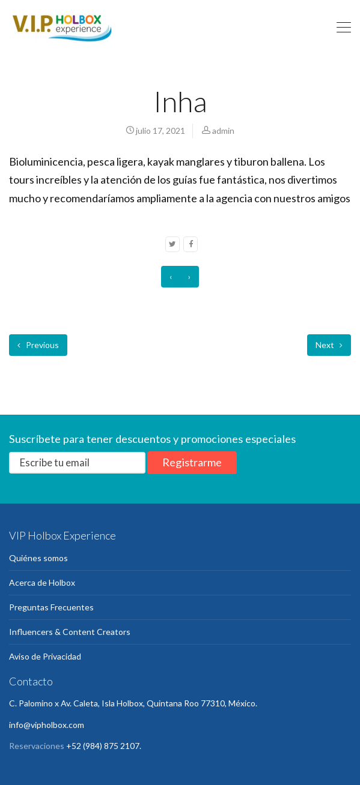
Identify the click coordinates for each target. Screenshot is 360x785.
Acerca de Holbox (42, 582)
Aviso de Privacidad (45, 656)
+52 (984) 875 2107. (103, 746)
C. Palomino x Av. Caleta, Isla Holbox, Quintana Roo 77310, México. (133, 703)
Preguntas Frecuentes (51, 607)
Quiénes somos (38, 558)
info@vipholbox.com (46, 725)
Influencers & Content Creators (69, 632)
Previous (38, 345)
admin (223, 130)
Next (329, 345)
